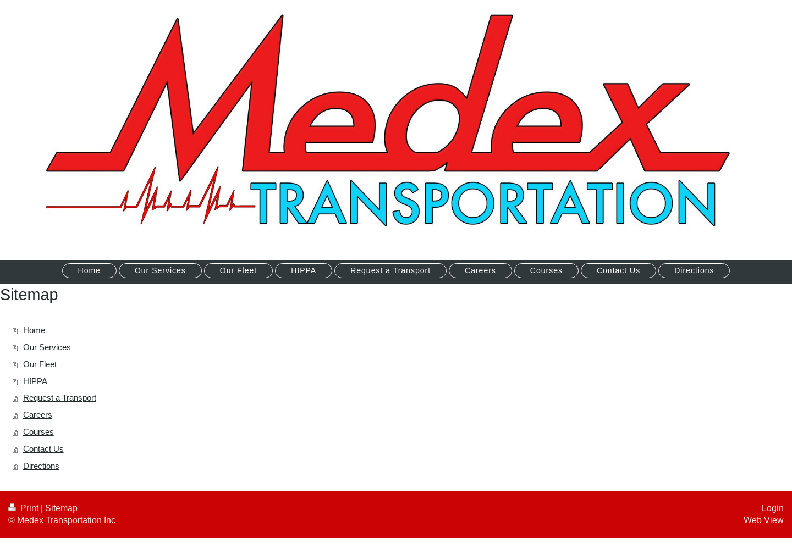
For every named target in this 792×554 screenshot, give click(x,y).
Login (773, 508)
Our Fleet (40, 364)
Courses (38, 431)
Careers (37, 414)
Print (24, 508)
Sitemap (61, 508)
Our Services (47, 347)
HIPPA (35, 381)
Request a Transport (59, 397)
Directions (41, 465)
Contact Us (43, 448)
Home (34, 330)
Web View (764, 520)
